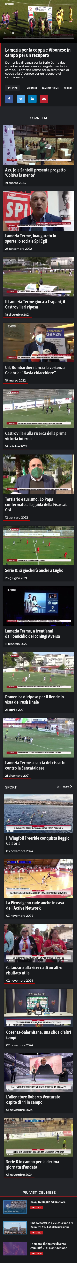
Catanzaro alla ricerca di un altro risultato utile (34, 970)
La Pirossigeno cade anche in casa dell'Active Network (35, 905)
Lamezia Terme (50, 88)
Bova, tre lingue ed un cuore (48, 1202)
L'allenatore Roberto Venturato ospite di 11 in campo (33, 1099)
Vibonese (32, 88)
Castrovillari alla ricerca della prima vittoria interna (36, 435)
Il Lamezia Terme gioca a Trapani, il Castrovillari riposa (35, 304)
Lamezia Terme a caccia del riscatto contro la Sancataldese (35, 765)
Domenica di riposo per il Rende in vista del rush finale (34, 699)
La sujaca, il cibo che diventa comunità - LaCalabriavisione (48, 1246)
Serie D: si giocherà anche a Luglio (34, 570)
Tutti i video (64, 786)
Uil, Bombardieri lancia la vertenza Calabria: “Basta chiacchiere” (35, 370)
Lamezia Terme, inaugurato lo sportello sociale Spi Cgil (30, 238)
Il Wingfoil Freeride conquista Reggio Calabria (38, 840)
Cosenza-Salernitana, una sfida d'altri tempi (38, 1034)
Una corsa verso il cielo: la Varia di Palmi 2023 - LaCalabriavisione (51, 1225)
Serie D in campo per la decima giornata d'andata (32, 1164)
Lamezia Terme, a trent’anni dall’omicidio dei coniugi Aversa (32, 633)
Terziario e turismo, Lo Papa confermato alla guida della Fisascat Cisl (36, 504)
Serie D (68, 88)
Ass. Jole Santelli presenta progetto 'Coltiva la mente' (35, 172)
